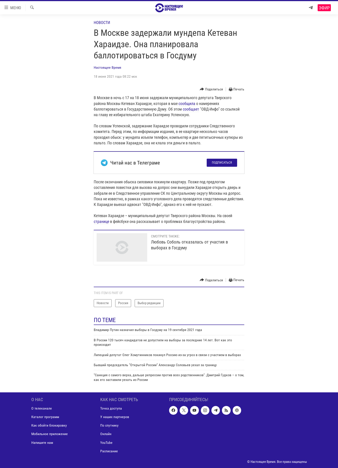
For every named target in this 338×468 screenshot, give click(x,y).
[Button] (211, 89)
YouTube (106, 442)
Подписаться (222, 162)
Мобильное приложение (49, 434)
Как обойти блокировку (49, 425)
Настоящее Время (107, 67)
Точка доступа (111, 408)
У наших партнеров (114, 417)
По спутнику (109, 425)
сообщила (187, 103)
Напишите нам (42, 442)
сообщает (191, 109)
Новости (102, 22)
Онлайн (105, 434)
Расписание (109, 451)
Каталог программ (45, 417)
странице (101, 221)
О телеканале (41, 408)
